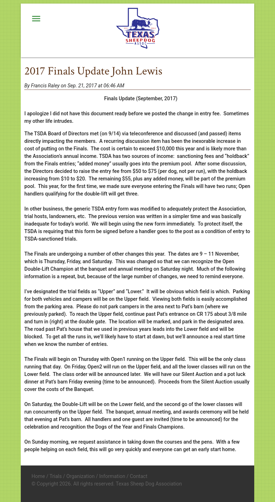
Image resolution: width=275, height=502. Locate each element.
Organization (80, 476)
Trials (55, 476)
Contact (139, 476)
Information (112, 476)
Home (38, 476)
